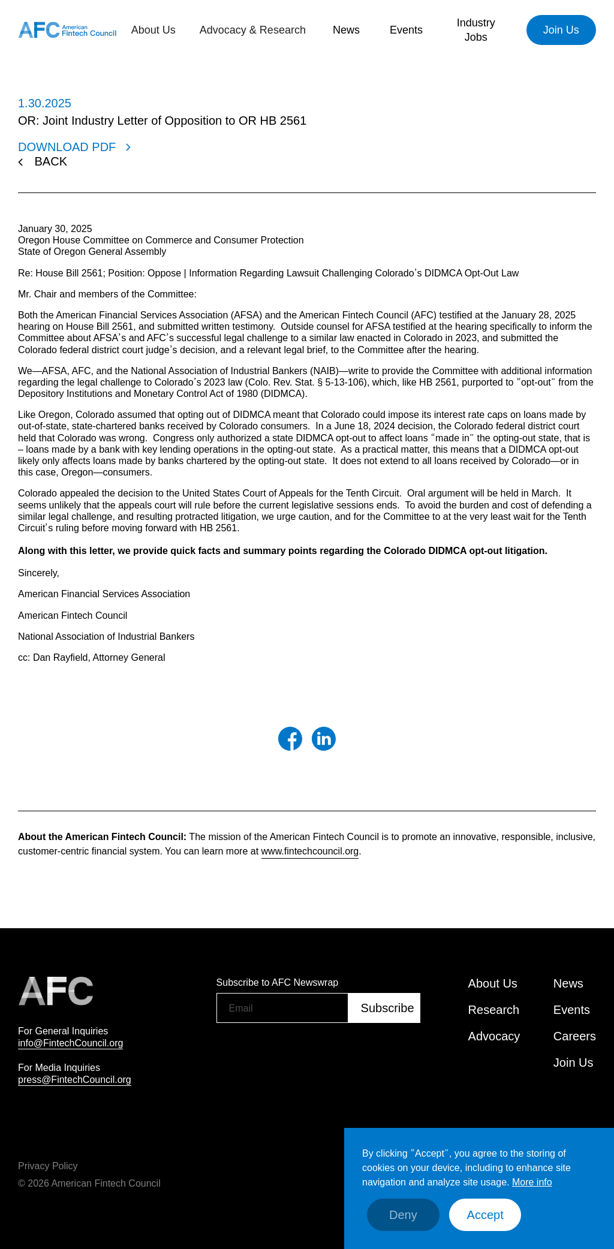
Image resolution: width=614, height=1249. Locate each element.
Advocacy (494, 1036)
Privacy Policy (48, 1165)
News (346, 30)
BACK (51, 161)
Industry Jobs (476, 30)
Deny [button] (403, 1215)
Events (406, 30)
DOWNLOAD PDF (67, 147)
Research (494, 1010)
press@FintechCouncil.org (74, 1079)
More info (532, 1182)
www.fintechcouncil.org (310, 851)
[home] (67, 30)
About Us (492, 983)
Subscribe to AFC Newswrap (277, 982)
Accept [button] (485, 1215)
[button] (153, 30)
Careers (574, 1036)
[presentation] (307, 1053)
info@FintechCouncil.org (70, 1043)
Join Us (561, 30)
